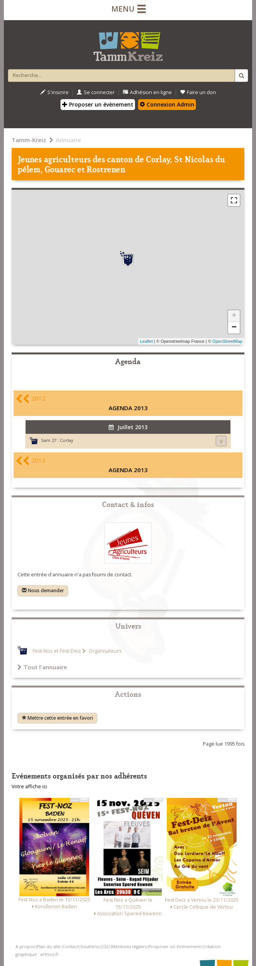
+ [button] (234, 316)
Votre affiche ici (29, 786)
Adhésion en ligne (147, 92)
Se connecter (96, 92)
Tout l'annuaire (42, 667)
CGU (105, 946)
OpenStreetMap (227, 341)
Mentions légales (129, 946)
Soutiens (89, 946)
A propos (25, 946)
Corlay (66, 440)
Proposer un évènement (97, 104)
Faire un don (198, 92)
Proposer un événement (175, 946)
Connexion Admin (167, 104)
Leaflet (146, 341)
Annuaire (68, 140)
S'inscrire (54, 92)
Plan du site (48, 946)
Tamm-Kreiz (29, 140)
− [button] (234, 327)
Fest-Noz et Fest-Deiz (57, 651)
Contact (70, 946)
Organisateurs (104, 651)
